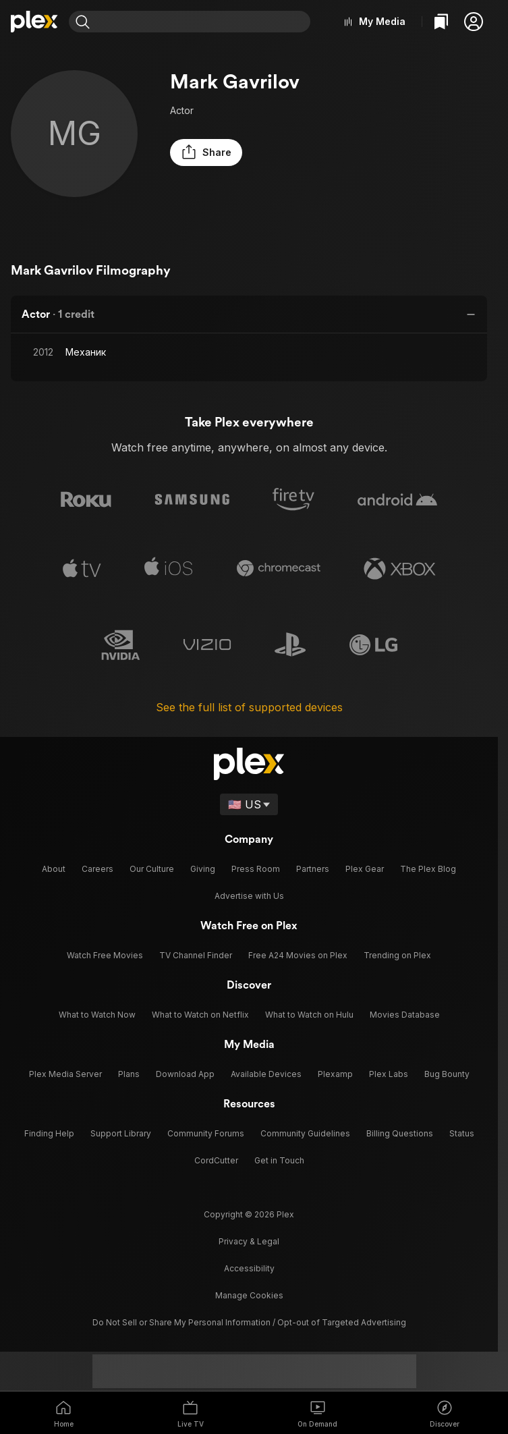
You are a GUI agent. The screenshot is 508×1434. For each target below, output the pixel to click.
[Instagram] (167, 1332)
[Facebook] (275, 1332)
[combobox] (205, 21)
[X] (221, 1332)
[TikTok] (194, 1332)
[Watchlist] (441, 21)
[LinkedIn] (302, 1332)
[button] (473, 21)
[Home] (34, 21)
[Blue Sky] (248, 1332)
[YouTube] (329, 1332)
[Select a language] (249, 806)
